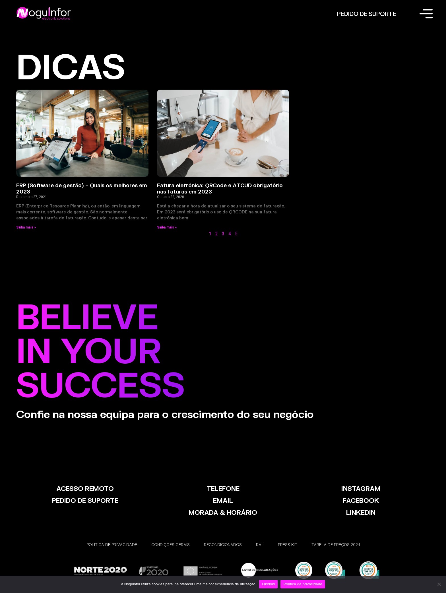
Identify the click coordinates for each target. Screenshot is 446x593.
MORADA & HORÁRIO (223, 512)
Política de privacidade (302, 584)
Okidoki (268, 584)
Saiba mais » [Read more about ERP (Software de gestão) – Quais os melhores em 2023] (26, 227)
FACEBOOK (361, 500)
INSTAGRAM (361, 488)
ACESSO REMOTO (85, 488)
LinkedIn (360, 512)
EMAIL (223, 500)
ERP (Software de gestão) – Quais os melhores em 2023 (81, 188)
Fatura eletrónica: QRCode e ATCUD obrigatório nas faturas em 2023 (220, 188)
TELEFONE (223, 488)
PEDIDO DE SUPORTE (366, 13)
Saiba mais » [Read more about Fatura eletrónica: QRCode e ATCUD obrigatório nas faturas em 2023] (167, 227)
